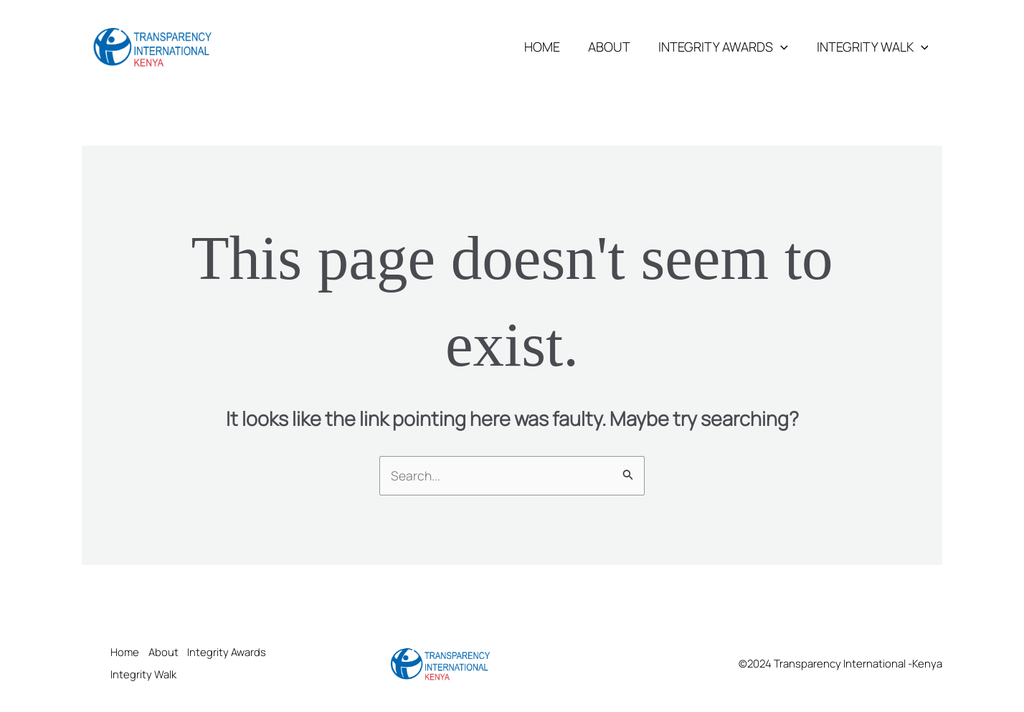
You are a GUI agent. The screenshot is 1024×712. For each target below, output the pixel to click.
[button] (784, 46)
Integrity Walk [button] (873, 46)
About (615, 46)
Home (550, 46)
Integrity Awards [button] (727, 46)
